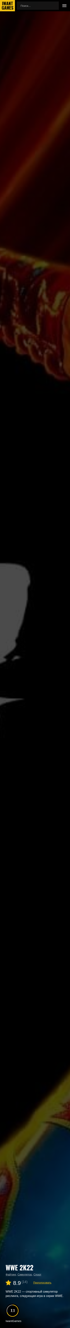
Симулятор (25, 1274)
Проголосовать (42, 1282)
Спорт (37, 1274)
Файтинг (11, 1274)
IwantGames (7, 5)
